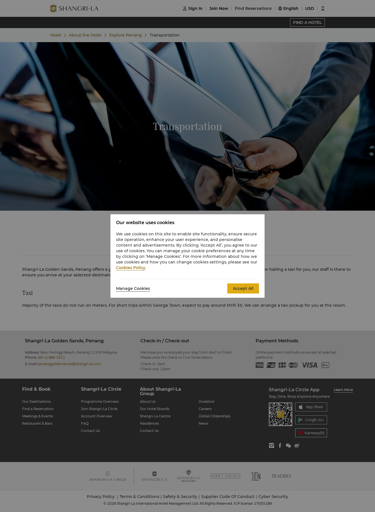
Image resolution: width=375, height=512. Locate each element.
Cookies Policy (130, 267)
